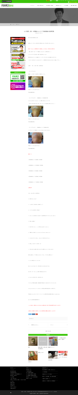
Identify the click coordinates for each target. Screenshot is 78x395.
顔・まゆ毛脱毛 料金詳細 (29, 372)
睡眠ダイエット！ (51, 347)
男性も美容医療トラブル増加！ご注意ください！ (49, 369)
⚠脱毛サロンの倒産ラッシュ (46, 378)
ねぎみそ (29, 361)
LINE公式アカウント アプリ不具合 (47, 374)
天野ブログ (17, 24)
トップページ (32, 5)
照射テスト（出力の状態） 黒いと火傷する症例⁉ (49, 376)
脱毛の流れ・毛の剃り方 (13, 375)
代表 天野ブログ (12, 385)
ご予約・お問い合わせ (40, 5)
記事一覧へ (47, 331)
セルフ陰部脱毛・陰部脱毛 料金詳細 (31, 375)
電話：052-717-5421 (34, 391)
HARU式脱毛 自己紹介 (49, 5)
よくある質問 (66, 5)
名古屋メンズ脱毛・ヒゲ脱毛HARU (26, 391)
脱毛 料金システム (58, 5)
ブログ (13, 24)
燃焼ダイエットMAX (29, 378)
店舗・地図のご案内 (74, 5)
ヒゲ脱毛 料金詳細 (28, 371)
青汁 (29, 347)
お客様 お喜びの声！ (13, 388)
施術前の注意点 (12, 382)
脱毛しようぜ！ (41, 352)
